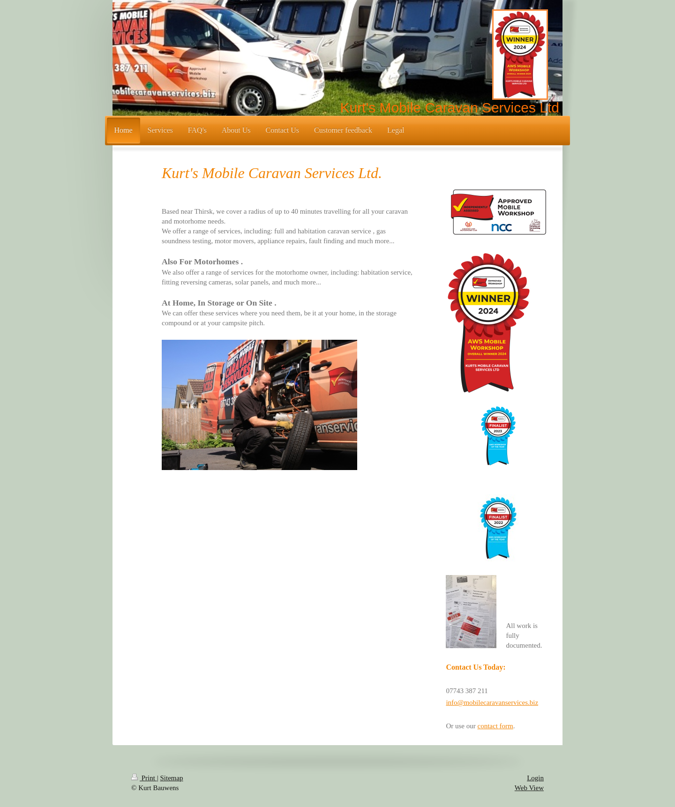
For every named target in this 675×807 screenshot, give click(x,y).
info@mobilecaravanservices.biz (492, 702)
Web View (529, 788)
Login (535, 778)
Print (144, 778)
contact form (495, 726)
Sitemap (171, 778)
